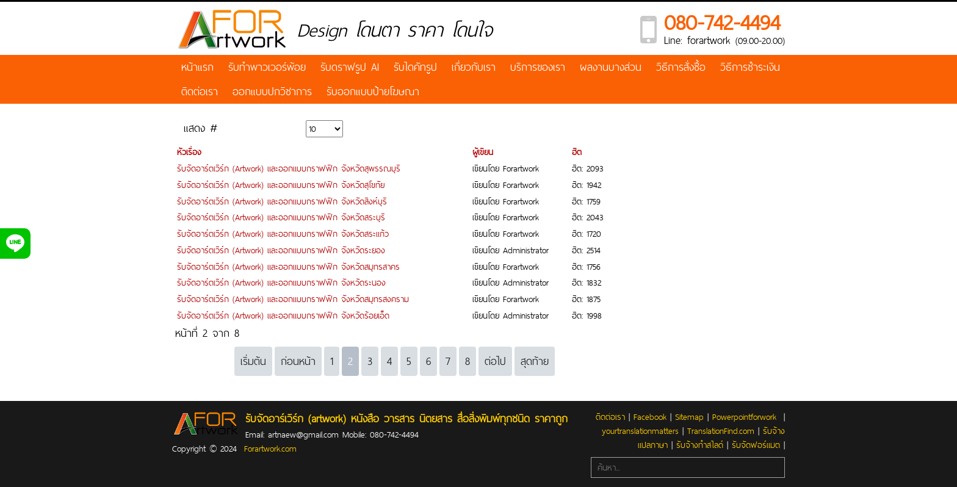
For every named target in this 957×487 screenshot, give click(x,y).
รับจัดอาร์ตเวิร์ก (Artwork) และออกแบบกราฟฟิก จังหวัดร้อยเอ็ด (283, 315)
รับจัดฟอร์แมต (756, 445)
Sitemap (689, 416)
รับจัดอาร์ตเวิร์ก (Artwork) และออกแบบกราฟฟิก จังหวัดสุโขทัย (281, 185)
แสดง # (201, 128)
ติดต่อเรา (199, 91)
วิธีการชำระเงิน (750, 67)
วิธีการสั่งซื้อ (681, 67)
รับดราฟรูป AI (349, 67)
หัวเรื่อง (189, 152)
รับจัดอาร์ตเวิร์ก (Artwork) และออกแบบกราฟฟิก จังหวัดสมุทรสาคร (288, 266)
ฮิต (577, 152)
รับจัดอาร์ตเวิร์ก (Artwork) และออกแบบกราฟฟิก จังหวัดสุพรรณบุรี (288, 168)
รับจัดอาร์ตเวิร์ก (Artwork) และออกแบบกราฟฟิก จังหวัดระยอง (281, 250)
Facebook (650, 416)
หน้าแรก (197, 67)
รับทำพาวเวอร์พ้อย (267, 67)
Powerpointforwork (744, 416)
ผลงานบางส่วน (610, 67)
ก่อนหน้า (298, 361)
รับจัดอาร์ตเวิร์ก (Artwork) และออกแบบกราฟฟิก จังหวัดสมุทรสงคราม (293, 299)
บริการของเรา (537, 67)
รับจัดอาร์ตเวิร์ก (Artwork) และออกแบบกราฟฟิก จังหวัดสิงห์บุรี (282, 201)
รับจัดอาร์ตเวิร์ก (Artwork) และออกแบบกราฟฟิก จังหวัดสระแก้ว (283, 233)
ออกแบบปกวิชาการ (272, 91)
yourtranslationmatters (640, 431)
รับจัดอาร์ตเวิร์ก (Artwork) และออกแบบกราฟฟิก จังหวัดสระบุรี (281, 217)
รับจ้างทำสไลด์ (699, 445)
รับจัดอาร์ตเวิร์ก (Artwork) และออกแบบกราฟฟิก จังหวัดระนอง (281, 282)
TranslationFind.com (720, 431)
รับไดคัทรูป (415, 67)
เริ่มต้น (253, 361)
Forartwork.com (270, 448)
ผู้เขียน (482, 152)
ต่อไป (495, 361)
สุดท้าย (535, 361)
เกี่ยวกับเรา (474, 67)
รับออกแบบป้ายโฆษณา (373, 91)
